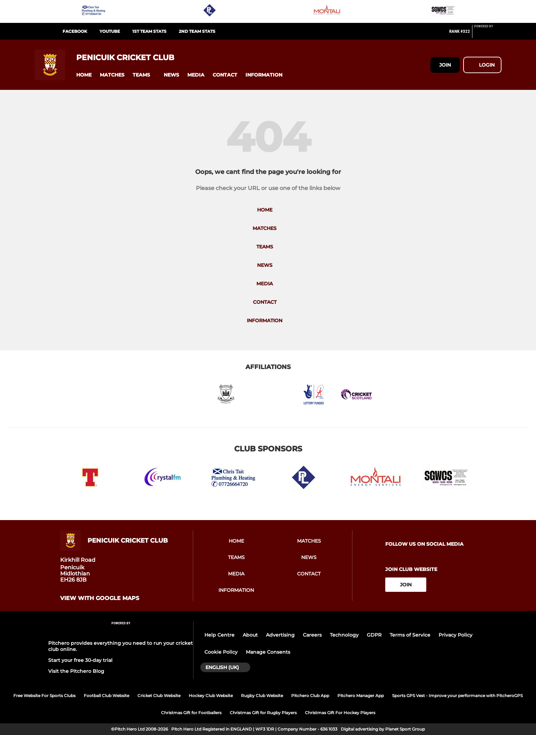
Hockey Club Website (211, 695)
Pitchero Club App (310, 695)
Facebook (75, 31)
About (250, 635)
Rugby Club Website (262, 695)
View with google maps (99, 598)
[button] (84, 75)
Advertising (280, 635)
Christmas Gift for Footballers (191, 712)
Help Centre (219, 635)
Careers (312, 635)
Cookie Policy (221, 652)
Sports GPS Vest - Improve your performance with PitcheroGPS (457, 695)
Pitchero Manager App (360, 695)
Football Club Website (106, 695)
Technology (344, 635)
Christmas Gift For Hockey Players (340, 712)
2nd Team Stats (197, 31)
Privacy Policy (455, 635)
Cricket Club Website (158, 695)
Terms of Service (410, 635)
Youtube (109, 31)
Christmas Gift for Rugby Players (263, 712)
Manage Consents (268, 652)
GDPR (374, 635)
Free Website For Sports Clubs (44, 695)
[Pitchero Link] (487, 34)
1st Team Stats (149, 31)
